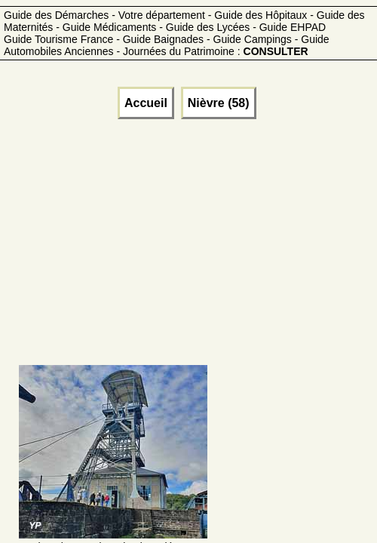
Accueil (145, 103)
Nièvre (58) (219, 103)
